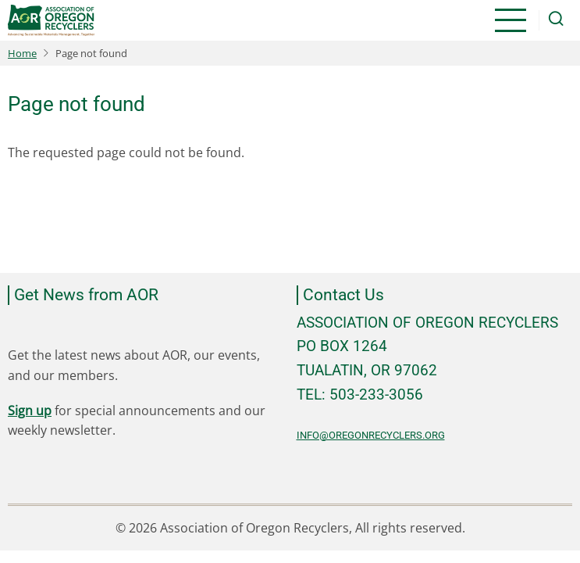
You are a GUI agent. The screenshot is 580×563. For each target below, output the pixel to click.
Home (22, 53)
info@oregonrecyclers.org (371, 435)
